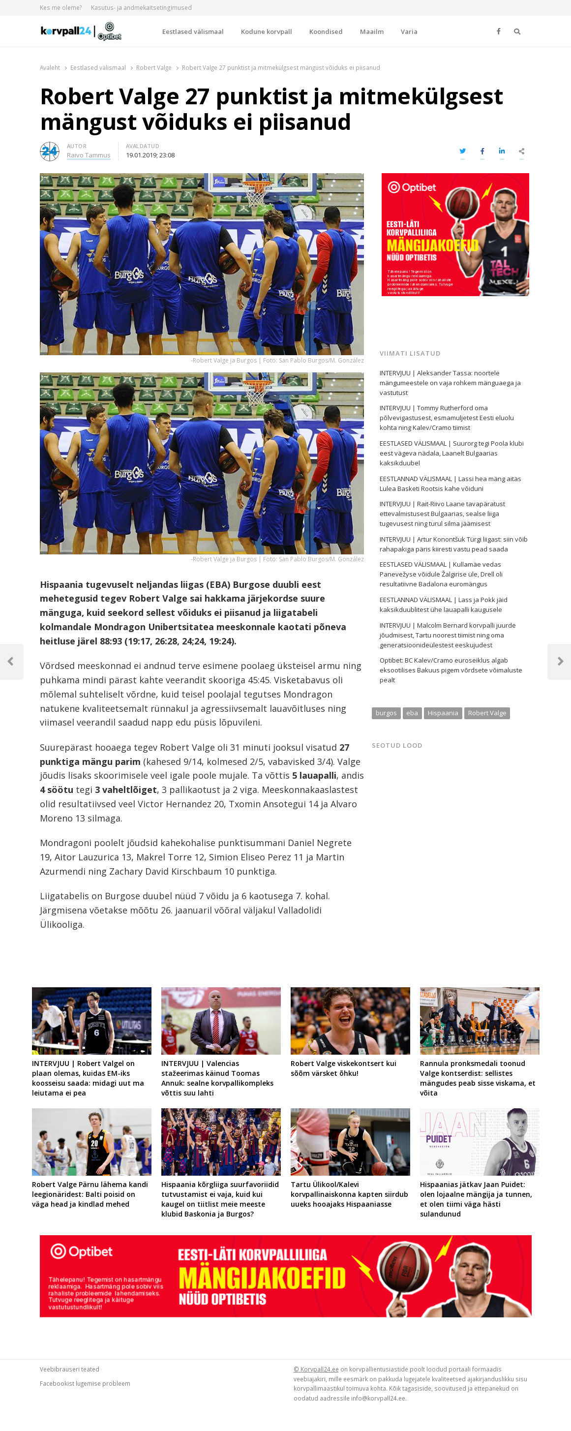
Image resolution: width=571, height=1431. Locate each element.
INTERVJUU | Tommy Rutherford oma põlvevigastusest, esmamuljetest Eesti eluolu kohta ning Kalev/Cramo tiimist (447, 417)
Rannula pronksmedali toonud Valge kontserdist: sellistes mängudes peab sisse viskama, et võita (478, 1078)
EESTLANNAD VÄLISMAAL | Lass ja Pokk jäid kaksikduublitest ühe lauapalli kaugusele (444, 604)
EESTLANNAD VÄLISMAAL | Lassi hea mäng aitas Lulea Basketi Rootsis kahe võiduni (450, 483)
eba (412, 712)
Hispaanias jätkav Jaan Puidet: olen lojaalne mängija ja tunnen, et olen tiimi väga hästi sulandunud (476, 1199)
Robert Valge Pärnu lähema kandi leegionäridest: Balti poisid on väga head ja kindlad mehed (90, 1194)
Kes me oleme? (61, 7)
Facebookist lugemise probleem (85, 1383)
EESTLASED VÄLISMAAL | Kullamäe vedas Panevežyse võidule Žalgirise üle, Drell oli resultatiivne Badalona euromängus (441, 574)
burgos (386, 712)
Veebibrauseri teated (69, 1369)
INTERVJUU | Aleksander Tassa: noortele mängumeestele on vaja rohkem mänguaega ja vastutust (450, 382)
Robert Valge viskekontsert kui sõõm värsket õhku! (343, 1068)
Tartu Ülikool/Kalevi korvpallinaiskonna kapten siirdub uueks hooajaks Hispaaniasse (349, 1194)
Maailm (372, 31)
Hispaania (443, 712)
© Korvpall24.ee (316, 1369)
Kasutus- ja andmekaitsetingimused (141, 7)
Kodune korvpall (266, 31)
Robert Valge (487, 712)
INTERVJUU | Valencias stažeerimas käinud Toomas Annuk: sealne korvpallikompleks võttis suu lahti (217, 1078)
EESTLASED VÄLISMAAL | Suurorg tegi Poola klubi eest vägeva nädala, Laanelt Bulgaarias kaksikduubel (452, 453)
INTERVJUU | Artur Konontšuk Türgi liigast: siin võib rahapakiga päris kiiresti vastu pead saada (454, 544)
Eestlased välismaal (193, 31)
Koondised (326, 31)
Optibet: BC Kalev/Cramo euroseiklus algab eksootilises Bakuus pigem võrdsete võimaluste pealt (451, 670)
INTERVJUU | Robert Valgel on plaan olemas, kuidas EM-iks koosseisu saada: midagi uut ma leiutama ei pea (88, 1078)
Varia (409, 31)
